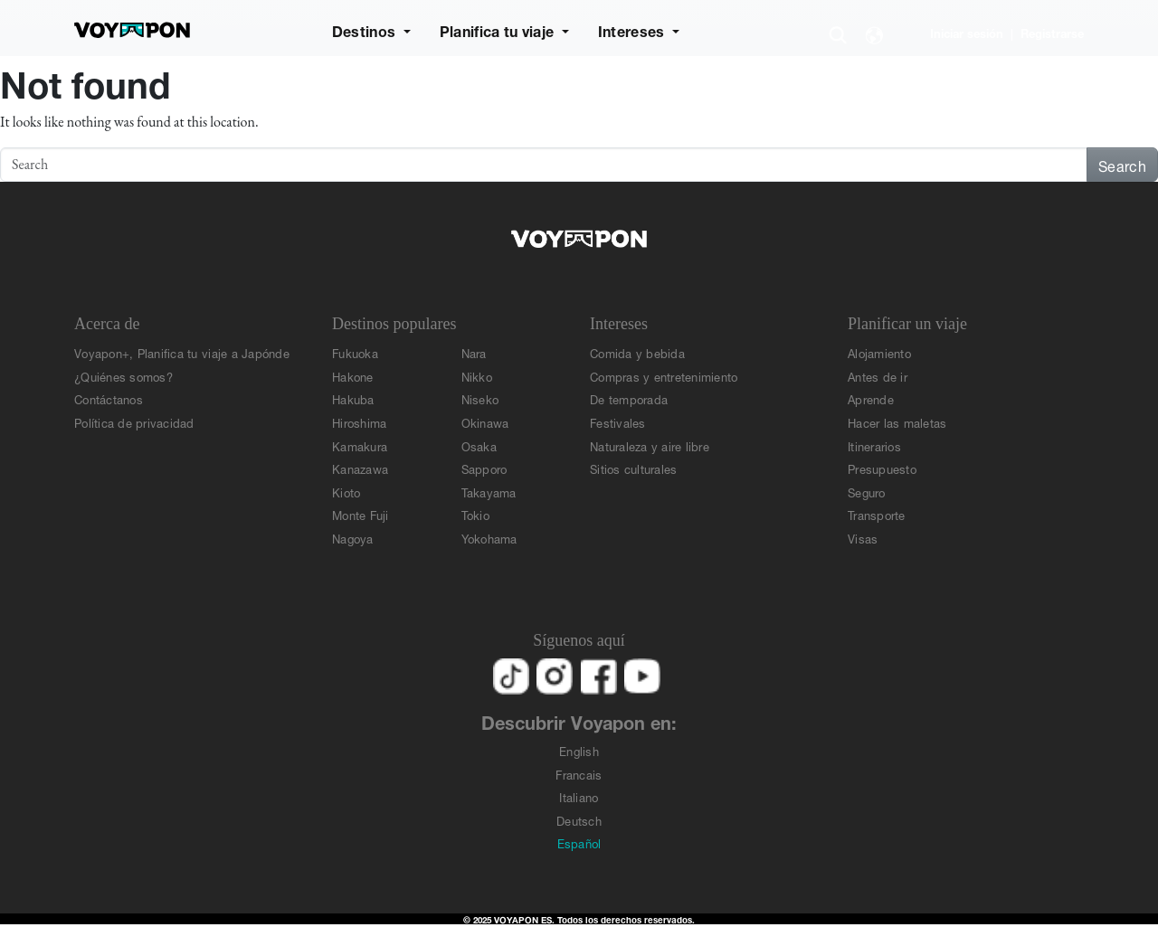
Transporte (877, 514)
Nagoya (353, 537)
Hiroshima (359, 422)
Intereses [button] (633, 29)
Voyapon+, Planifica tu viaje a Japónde (182, 352)
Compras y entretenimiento (664, 375)
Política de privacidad (134, 422)
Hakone (353, 375)
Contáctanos (108, 398)
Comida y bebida (637, 352)
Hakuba (353, 398)
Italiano (578, 796)
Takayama (489, 491)
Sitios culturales (633, 468)
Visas (863, 537)
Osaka (479, 445)
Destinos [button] (366, 29)
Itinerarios (874, 445)
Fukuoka (355, 352)
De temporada (629, 398)
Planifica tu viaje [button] (499, 29)
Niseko (480, 398)
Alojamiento (879, 352)
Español (579, 842)
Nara (474, 352)
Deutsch (579, 820)
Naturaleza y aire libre (649, 445)
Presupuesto (882, 468)
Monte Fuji (360, 514)
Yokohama (489, 537)
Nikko (476, 375)
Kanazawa (360, 468)
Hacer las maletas (897, 422)
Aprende (871, 398)
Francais (578, 773)
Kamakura (359, 445)
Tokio (475, 514)
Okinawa (485, 422)
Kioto (346, 491)
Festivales (618, 422)
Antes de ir (877, 375)
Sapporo (484, 468)
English (579, 750)
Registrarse (1052, 32)
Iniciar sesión (966, 32)
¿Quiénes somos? (123, 375)
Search (1122, 164)
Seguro (867, 491)
